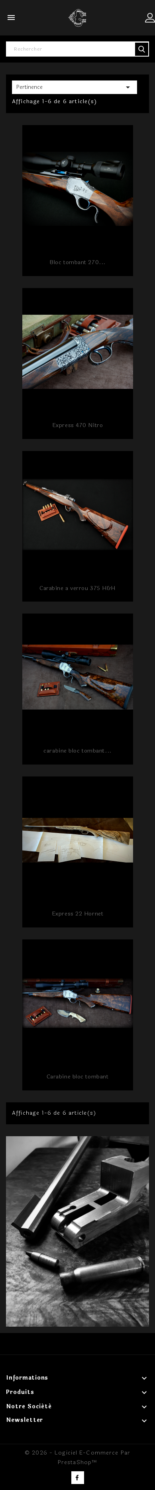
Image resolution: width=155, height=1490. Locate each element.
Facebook (77, 1477)
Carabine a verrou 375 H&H (77, 588)
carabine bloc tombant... (77, 751)
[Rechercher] (77, 49)
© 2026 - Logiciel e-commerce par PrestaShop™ (77, 1457)
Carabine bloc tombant (78, 1076)
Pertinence (74, 87)
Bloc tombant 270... (77, 262)
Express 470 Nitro (77, 425)
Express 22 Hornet (78, 914)
